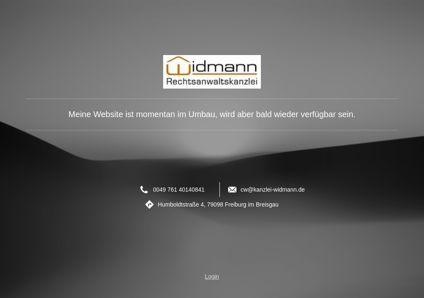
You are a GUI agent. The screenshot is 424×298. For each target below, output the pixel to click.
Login (212, 276)
